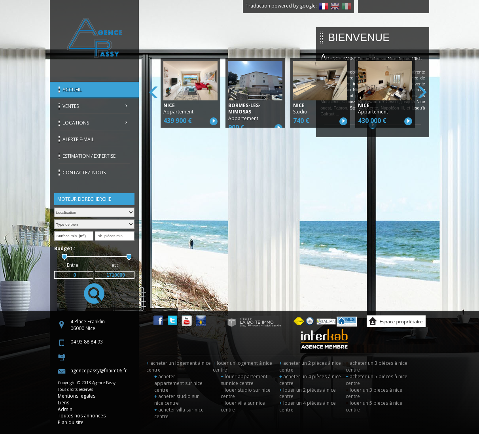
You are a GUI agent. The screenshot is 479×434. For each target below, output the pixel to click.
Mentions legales (76, 395)
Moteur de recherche (84, 199)
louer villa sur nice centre (243, 406)
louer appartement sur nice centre (244, 380)
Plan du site (70, 422)
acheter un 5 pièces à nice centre (376, 380)
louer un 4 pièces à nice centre (307, 406)
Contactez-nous (84, 172)
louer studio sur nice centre (246, 393)
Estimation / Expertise (88, 156)
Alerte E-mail (78, 139)
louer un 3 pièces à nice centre (374, 393)
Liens (63, 402)
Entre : (74, 265)
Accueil (71, 89)
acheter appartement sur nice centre (178, 383)
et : (115, 265)
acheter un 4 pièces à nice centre (310, 380)
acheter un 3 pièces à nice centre (376, 366)
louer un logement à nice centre (242, 366)
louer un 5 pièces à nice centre (374, 406)
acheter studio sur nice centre (176, 399)
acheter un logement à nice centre (178, 366)
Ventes (70, 106)
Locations (75, 122)
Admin (65, 409)
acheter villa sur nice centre (179, 413)
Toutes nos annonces (82, 415)
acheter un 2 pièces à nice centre (310, 366)
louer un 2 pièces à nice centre (307, 393)
